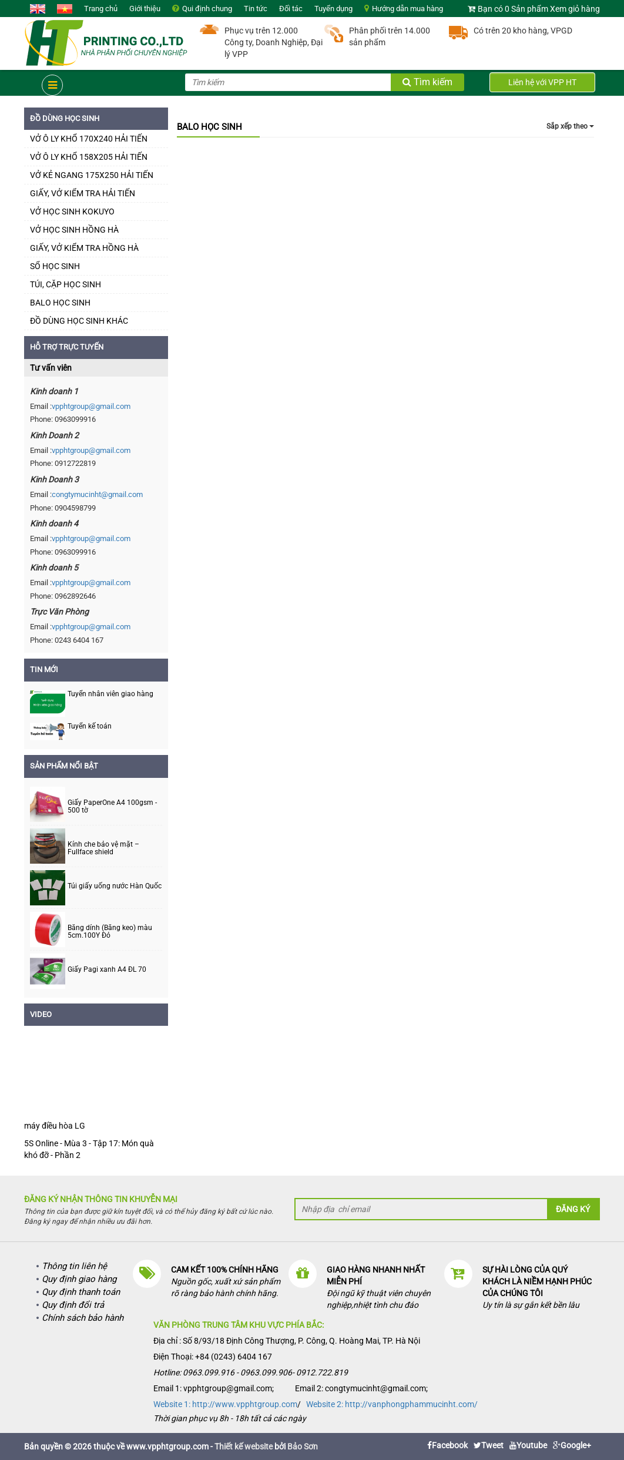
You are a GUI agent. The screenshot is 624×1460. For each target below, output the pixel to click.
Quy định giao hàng (79, 1279)
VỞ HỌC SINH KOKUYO (72, 211)
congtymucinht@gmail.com (97, 494)
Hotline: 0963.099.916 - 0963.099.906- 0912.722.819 (250, 1372)
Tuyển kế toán (90, 726)
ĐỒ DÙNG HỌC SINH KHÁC (79, 320)
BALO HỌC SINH (60, 302)
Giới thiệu (144, 8)
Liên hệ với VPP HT (542, 82)
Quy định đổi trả (73, 1305)
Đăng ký (573, 1209)
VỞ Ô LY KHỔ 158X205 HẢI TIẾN (88, 157)
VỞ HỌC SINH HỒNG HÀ (74, 229)
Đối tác (291, 8)
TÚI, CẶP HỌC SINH (65, 284)
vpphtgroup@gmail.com (91, 406)
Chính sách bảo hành (82, 1318)
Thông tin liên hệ (74, 1266)
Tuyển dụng (333, 8)
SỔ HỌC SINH (55, 266)
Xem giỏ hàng (575, 9)
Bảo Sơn (302, 1446)
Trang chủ (101, 8)
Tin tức (255, 8)
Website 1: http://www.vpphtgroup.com (225, 1404)
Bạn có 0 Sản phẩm (513, 9)
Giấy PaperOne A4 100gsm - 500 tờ (112, 806)
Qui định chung (207, 8)
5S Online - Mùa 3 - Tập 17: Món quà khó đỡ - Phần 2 (89, 1149)
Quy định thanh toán (81, 1292)
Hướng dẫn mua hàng (407, 8)
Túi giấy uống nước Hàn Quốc (115, 886)
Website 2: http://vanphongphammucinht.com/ (392, 1404)
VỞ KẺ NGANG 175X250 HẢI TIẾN (91, 175)
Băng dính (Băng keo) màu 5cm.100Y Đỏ (110, 931)
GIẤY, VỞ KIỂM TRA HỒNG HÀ (84, 248)
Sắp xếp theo (570, 126)
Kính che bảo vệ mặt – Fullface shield (103, 848)
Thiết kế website (243, 1446)
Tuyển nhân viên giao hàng (110, 694)
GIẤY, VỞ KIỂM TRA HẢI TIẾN (82, 193)
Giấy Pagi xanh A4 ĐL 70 (107, 970)
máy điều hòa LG (54, 1125)
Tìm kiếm (427, 82)
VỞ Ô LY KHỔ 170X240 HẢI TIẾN (88, 138)
